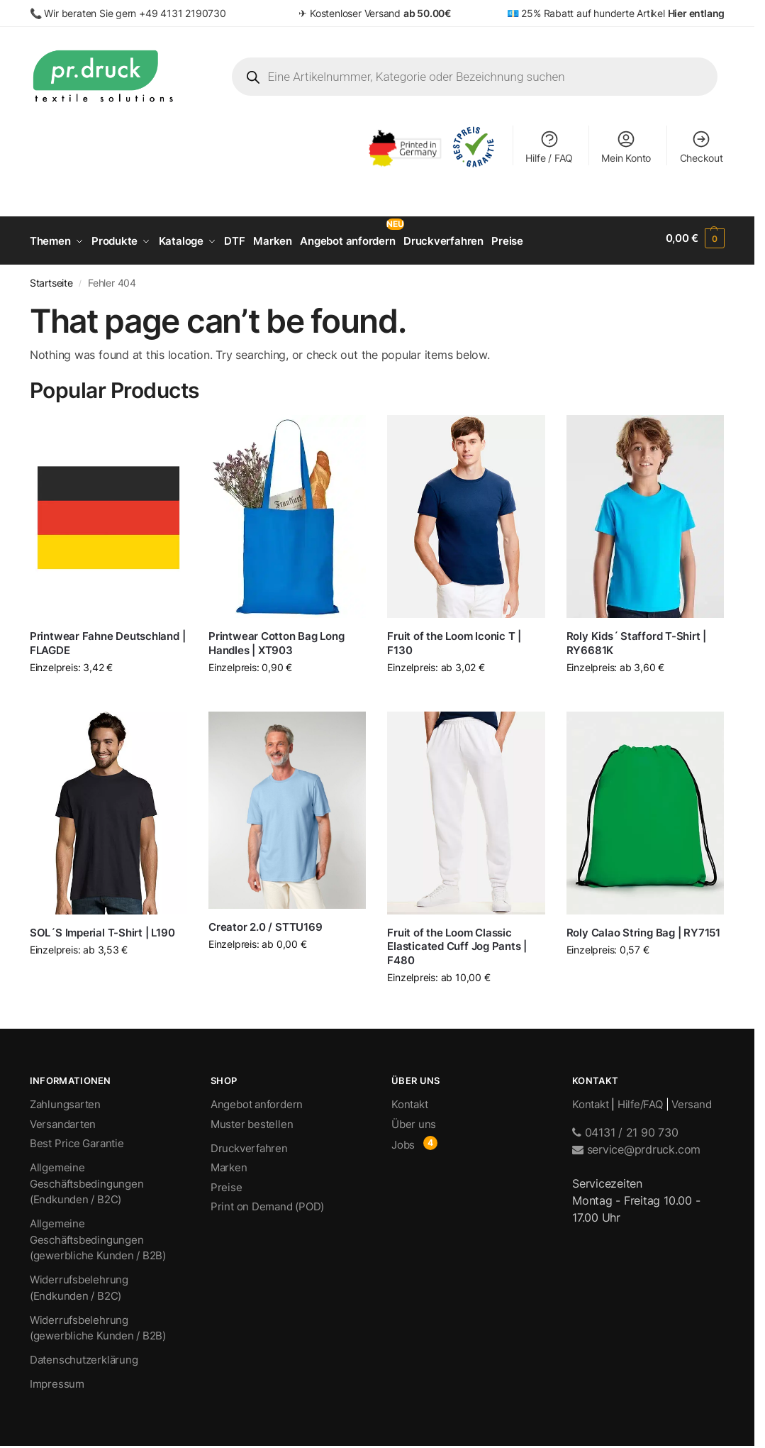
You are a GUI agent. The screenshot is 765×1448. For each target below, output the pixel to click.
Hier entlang (696, 13)
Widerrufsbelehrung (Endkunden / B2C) (79, 1283)
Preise (226, 1182)
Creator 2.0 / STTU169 (265, 922)
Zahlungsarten (65, 1100)
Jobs (403, 1140)
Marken (229, 1163)
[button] (695, 238)
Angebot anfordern (257, 1100)
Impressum (57, 1379)
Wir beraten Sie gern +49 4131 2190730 (134, 13)
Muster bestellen (252, 1119)
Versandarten (63, 1119)
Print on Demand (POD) (267, 1202)
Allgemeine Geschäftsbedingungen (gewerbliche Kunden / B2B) (98, 1235)
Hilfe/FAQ (640, 1100)
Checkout (701, 146)
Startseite (51, 278)
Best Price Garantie (77, 1139)
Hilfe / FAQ (549, 146)
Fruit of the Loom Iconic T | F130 (454, 638)
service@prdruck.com (636, 1144)
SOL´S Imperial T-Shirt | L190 (102, 927)
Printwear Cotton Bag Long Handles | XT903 (276, 638)
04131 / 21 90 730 (625, 1127)
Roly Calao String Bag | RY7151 (643, 927)
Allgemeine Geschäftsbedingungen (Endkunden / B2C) (87, 1179)
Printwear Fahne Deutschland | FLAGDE (107, 638)
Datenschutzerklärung (84, 1355)
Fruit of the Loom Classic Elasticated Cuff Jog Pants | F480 (457, 941)
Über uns (413, 1119)
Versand (691, 1100)
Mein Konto (626, 146)
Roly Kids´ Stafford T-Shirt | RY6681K (636, 638)
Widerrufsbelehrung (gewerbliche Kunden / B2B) (98, 1323)
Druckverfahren (249, 1143)
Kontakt (409, 1100)
